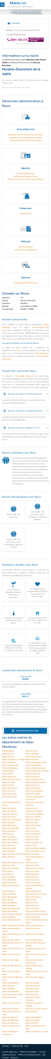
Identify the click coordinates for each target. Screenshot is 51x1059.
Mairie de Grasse (32, 839)
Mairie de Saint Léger (10, 960)
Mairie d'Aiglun (8, 751)
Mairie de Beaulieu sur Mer (36, 762)
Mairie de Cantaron (10, 788)
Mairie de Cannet (32, 871)
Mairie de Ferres (32, 877)
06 (17, 350)
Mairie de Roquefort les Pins (13, 925)
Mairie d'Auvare (32, 759)
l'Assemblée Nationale (24, 376)
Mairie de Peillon (8, 905)
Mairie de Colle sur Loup (35, 851)
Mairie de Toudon (9, 997)
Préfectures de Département (29, 1054)
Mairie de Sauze (8, 985)
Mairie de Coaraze (9, 811)
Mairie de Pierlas (32, 908)
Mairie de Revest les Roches (37, 914)
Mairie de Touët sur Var (11, 1003)
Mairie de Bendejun (10, 768)
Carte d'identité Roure (25, 173)
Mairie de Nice (7, 900)
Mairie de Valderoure (10, 1020)
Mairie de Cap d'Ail (33, 788)
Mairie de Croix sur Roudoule (13, 854)
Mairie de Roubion (33, 928)
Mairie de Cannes (32, 785)
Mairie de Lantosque (10, 868)
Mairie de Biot (7, 773)
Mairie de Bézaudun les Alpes (37, 771)
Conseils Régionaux (10, 1052)
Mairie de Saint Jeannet (11, 954)
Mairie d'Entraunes (33, 825)
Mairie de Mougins (9, 897)
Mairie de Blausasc (33, 773)
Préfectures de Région (28, 1052)
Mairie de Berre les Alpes (35, 768)
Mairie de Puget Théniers (12, 914)
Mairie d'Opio (31, 900)
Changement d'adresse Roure (26, 282)
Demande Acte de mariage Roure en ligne (25, 137)
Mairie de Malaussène (11, 885)
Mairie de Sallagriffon (10, 983)
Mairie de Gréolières (10, 842)
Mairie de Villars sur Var (11, 1026)
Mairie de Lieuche (9, 882)
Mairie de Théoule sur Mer (12, 994)
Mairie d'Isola (31, 845)
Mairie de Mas (7, 874)
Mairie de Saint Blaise (34, 940)
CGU (26, 1046)
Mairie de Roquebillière (11, 920)
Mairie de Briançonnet (34, 779)
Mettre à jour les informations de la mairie (16, 87)
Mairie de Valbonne (10, 1017)
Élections (14, 1057)
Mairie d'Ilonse (8, 845)
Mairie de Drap (31, 822)
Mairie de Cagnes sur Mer (36, 782)
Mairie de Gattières (33, 834)
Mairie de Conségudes (34, 814)
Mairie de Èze (31, 828)
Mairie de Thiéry (32, 994)
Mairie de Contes (9, 816)
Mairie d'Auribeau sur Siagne (13, 759)
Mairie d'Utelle (31, 1011)
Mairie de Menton (9, 894)
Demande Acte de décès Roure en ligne (25, 140)
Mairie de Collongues (34, 811)
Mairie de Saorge (32, 983)
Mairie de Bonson (9, 776)
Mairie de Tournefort (10, 1008)
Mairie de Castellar (9, 793)
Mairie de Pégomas (9, 902)
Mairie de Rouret (32, 874)
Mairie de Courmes (33, 816)
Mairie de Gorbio (32, 836)
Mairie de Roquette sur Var (13, 862)
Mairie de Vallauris (33, 1020)
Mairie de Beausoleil (10, 765)
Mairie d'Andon (8, 753)
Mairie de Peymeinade (11, 908)
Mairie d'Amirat (32, 751)
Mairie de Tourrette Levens (36, 1008)
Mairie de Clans (32, 808)
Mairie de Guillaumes (34, 842)
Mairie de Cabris (8, 782)
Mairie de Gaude (32, 854)
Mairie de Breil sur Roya (11, 779)
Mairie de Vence (32, 1023)
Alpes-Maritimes (42, 353)
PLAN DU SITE (17, 1046)
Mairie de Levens (32, 880)
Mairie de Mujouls (9, 880)
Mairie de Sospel (32, 988)
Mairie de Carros (8, 791)
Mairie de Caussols (9, 796)
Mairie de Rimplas (33, 917)
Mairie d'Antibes (32, 753)
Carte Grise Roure (25, 247)
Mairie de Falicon (9, 831)
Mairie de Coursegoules (11, 819)
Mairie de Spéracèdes (10, 991)
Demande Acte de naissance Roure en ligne (25, 134)
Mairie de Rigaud (9, 917)
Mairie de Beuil (8, 771)
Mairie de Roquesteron (35, 925)
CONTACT (6, 1046)
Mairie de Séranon (33, 985)
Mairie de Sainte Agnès (35, 977)
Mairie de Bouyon (33, 776)
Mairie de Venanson (10, 1023)
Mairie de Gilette (8, 836)
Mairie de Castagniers (34, 791)
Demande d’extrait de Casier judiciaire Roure (25, 179)
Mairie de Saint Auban (11, 940)
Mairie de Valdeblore (34, 1017)
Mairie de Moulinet (33, 897)
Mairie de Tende (32, 991)
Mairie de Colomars (10, 814)
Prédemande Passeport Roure (25, 176)
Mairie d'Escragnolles (10, 828)
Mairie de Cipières (9, 808)
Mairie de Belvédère (33, 765)
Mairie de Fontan (32, 831)
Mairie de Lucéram (33, 882)
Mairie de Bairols (8, 762)
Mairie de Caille (8, 785)
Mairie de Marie (8, 891)
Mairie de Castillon (33, 793)
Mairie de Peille (32, 902)
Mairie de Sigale (8, 988)
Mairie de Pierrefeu (9, 911)
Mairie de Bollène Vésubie (36, 848)
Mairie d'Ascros (8, 756)
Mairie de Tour (31, 862)
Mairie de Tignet (8, 877)
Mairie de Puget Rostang (35, 911)
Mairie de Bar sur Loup (35, 868)
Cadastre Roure (25, 213)
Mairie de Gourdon (9, 839)
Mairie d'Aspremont (34, 756)
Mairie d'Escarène (9, 848)
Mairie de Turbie (32, 865)
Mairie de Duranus (9, 825)
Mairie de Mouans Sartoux (36, 894)
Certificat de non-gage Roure (25, 249)
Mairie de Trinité (8, 865)
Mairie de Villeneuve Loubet (37, 1031)
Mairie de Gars (8, 834)
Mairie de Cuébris (33, 819)
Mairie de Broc (8, 871)
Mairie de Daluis (8, 822)
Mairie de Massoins (33, 891)
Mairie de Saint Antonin (35, 934)
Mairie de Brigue (8, 851)
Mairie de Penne (8, 857)
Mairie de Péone (32, 905)
